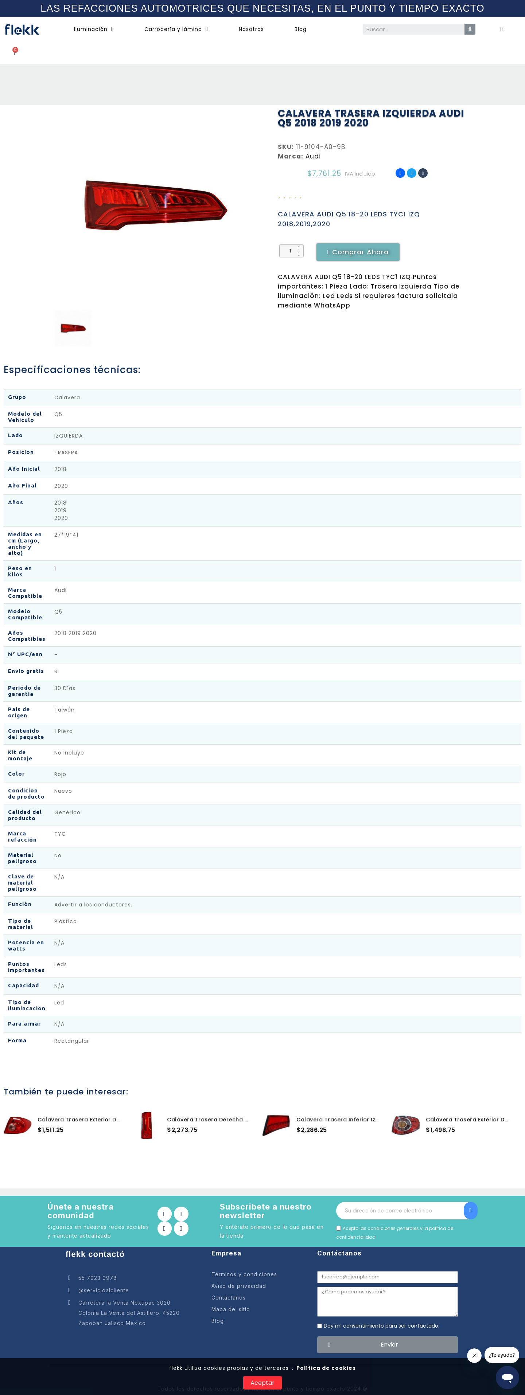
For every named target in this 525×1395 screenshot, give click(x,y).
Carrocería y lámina (176, 29)
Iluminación (94, 29)
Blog (301, 29)
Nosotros (251, 29)
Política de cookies (325, 1368)
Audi (313, 156)
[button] (358, 252)
